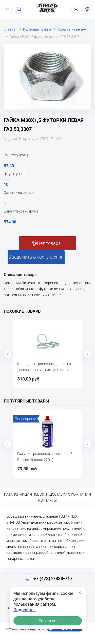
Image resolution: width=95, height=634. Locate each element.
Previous (7, 354)
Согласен (47, 620)
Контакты (47, 500)
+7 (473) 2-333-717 (52, 578)
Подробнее (24, 609)
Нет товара (49, 243)
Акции (26, 494)
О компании (79, 494)
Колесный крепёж (71, 29)
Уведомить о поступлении (36, 257)
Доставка (58, 494)
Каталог (11, 494)
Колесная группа (37, 29)
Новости (40, 494)
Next (87, 354)
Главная (10, 29)
